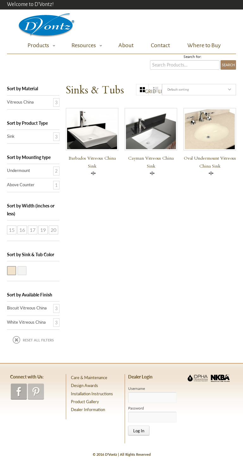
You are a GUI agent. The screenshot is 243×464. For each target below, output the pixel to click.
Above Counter (20, 184)
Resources (85, 45)
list (160, 91)
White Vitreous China (26, 270)
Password (136, 408)
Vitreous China (20, 102)
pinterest (36, 392)
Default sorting (178, 89)
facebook (19, 392)
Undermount (18, 170)
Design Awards (84, 385)
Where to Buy (204, 45)
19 (43, 230)
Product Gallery (85, 401)
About (126, 45)
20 (53, 230)
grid (147, 91)
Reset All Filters (38, 340)
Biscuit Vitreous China (27, 307)
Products (40, 45)
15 (12, 230)
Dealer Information (88, 409)
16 (22, 230)
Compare (93, 173)
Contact (160, 45)
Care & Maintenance (89, 377)
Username (136, 389)
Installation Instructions (92, 393)
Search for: (193, 57)
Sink (11, 136)
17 (32, 230)
